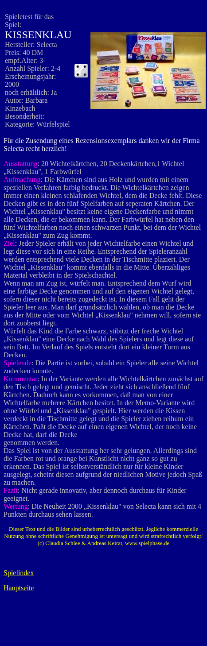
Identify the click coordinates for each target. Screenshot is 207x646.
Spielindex (19, 572)
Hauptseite (19, 588)
